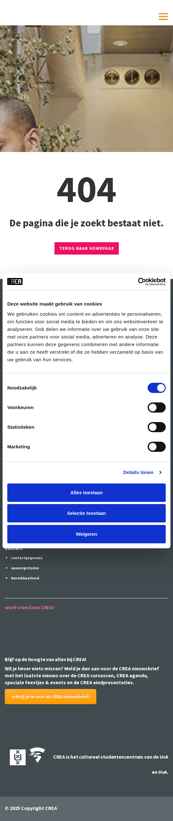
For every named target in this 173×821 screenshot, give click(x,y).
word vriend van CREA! (29, 607)
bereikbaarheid (25, 578)
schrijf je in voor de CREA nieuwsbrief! (50, 696)
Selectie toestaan (86, 513)
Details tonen (138, 472)
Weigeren (86, 534)
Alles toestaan (86, 492)
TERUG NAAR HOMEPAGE (86, 248)
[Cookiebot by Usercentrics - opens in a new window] (138, 282)
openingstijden (25, 567)
